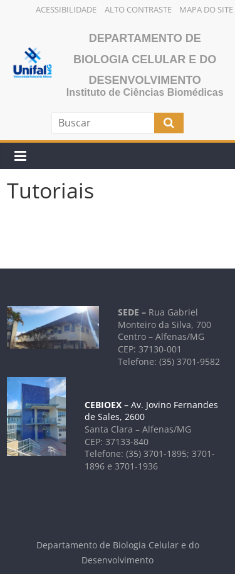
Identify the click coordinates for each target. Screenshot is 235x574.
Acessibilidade (66, 9)
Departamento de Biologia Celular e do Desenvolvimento (144, 59)
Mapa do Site (206, 9)
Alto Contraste (138, 9)
